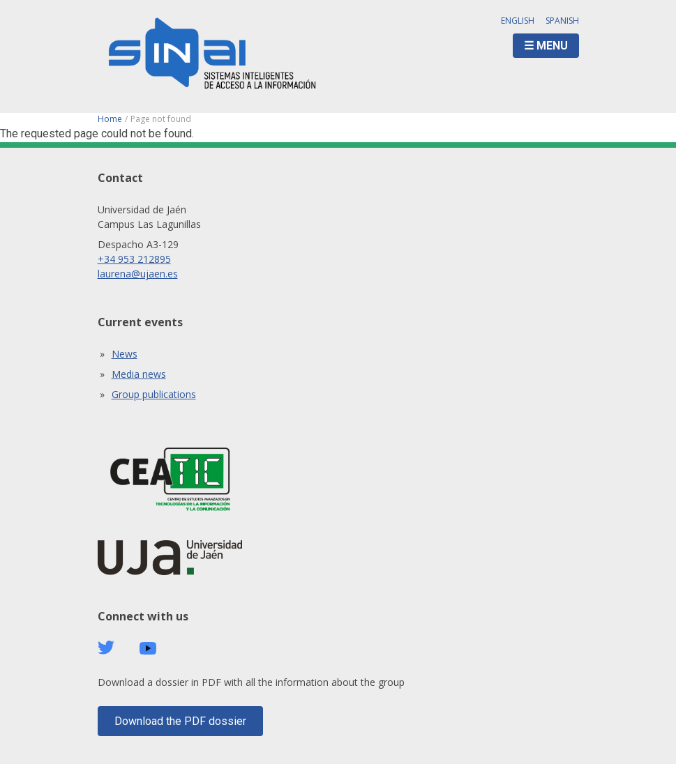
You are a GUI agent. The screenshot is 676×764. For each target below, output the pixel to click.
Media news (139, 374)
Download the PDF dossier (180, 721)
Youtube (148, 648)
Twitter (106, 648)
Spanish (562, 20)
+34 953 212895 (134, 259)
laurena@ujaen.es (138, 273)
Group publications (154, 394)
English (517, 20)
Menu (552, 45)
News (124, 353)
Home (110, 119)
